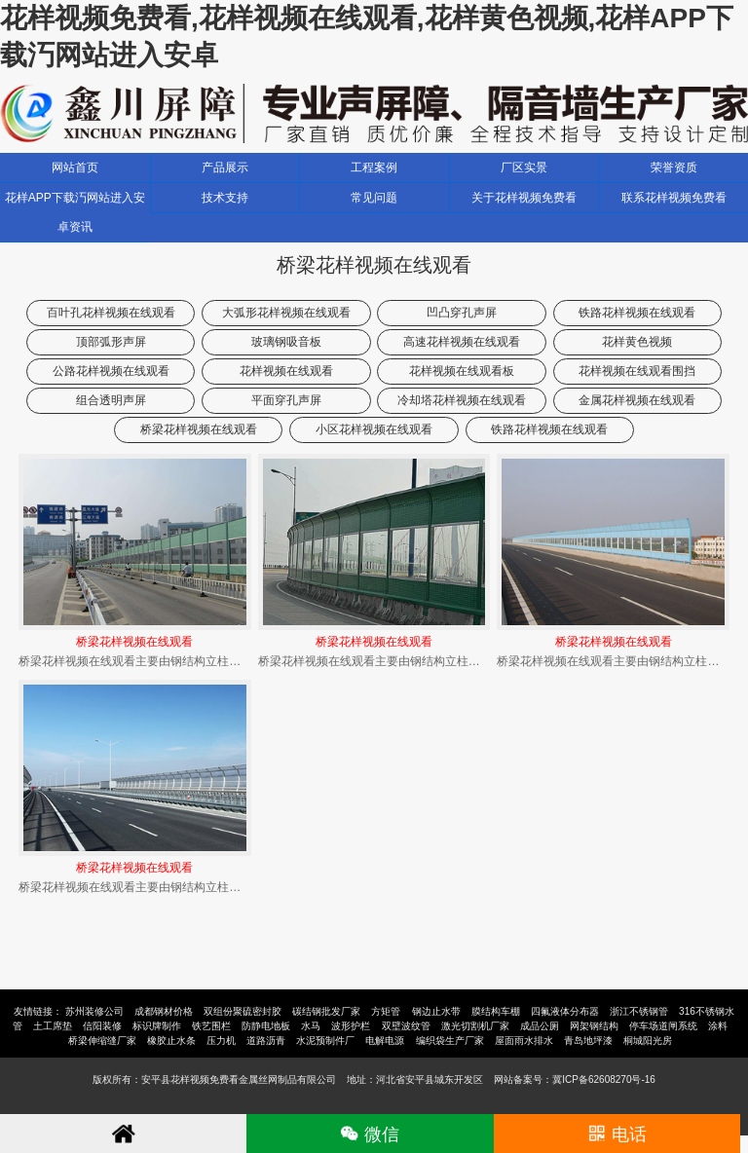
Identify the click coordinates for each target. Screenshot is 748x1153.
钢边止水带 (436, 1011)
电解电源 (384, 1040)
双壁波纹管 (406, 1026)
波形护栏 (350, 1026)
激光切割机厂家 (475, 1026)
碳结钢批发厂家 (326, 1011)
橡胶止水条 (171, 1040)
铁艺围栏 (211, 1026)
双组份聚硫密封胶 (242, 1011)
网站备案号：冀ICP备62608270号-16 (574, 1079)
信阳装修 (102, 1026)
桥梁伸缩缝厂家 (102, 1040)
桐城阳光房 (647, 1040)
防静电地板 (266, 1026)
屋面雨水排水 (524, 1040)
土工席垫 (52, 1026)
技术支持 (225, 198)
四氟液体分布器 (565, 1011)
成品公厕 (539, 1026)
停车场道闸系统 (663, 1026)
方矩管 (385, 1011)
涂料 (718, 1026)
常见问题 (374, 198)
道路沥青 (265, 1040)
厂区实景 (524, 167)
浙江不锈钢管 (639, 1011)
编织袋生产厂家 (450, 1040)
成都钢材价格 (163, 1011)
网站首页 (75, 167)
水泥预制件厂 (325, 1040)
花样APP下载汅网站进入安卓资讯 (75, 212)
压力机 (221, 1040)
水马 (310, 1026)
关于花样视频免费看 (524, 198)
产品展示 (225, 167)
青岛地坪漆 (588, 1040)
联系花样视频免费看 (674, 198)
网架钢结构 (594, 1026)
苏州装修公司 (94, 1011)
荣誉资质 (674, 167)
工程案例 (374, 167)
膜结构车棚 (495, 1011)
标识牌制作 (156, 1026)
